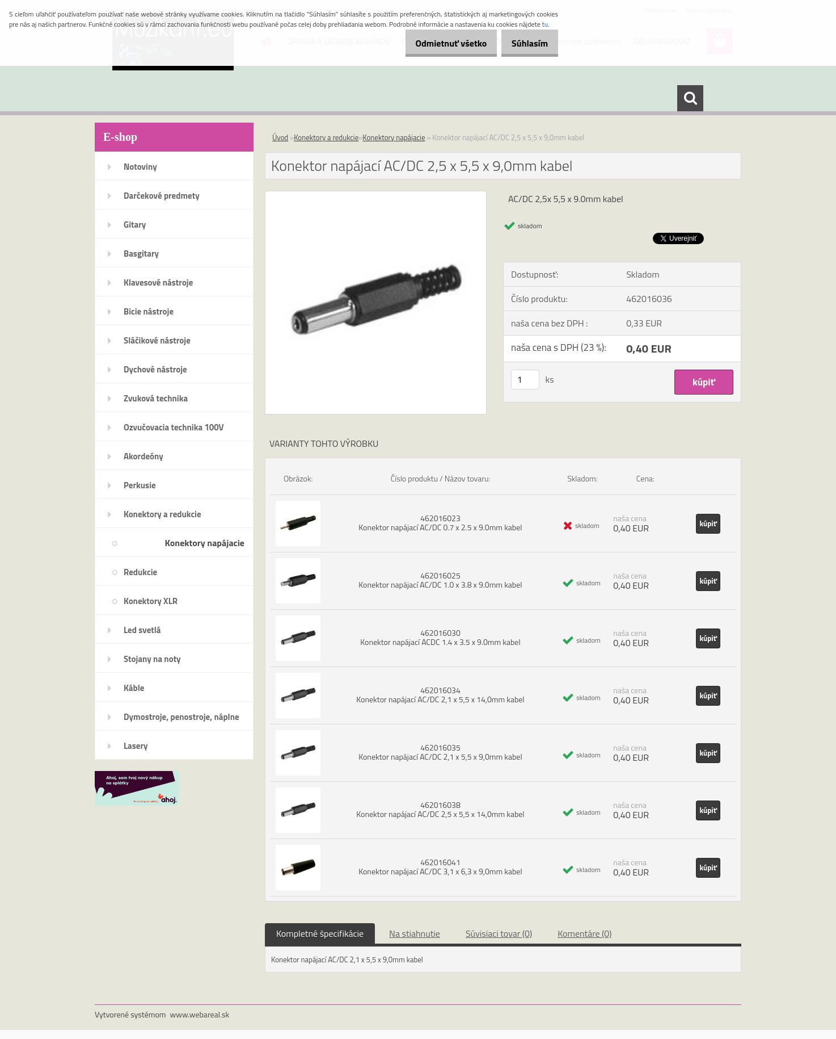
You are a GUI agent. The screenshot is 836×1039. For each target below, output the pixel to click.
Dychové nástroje (155, 369)
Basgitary (141, 253)
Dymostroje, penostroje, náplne (181, 716)
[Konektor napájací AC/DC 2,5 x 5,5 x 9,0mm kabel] (375, 196)
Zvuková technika (156, 398)
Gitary (135, 224)
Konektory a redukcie (162, 514)
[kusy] (525, 379)
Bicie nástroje (149, 311)
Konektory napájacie (204, 543)
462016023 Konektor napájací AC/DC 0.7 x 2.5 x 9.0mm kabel (440, 522)
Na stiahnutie (414, 933)
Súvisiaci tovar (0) (499, 933)
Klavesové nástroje (158, 282)
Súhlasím (526, 43)
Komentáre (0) (584, 933)
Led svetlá (142, 629)
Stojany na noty (152, 658)
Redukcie (140, 572)
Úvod (280, 137)
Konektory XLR (151, 601)
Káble (134, 687)
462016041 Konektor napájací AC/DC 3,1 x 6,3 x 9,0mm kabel (440, 866)
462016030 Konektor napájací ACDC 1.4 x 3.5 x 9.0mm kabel (440, 637)
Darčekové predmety (162, 195)
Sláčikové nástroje (157, 340)
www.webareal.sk (200, 1014)
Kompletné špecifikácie (320, 933)
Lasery (136, 745)
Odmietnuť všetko (439, 43)
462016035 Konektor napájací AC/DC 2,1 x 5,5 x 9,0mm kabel (440, 752)
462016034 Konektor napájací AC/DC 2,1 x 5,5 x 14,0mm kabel (440, 694)
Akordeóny (143, 456)
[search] (690, 98)
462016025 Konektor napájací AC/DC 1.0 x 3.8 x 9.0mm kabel (440, 579)
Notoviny (140, 166)
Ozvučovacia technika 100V (174, 427)
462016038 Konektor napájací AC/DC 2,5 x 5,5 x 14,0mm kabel (440, 809)
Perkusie (140, 485)
